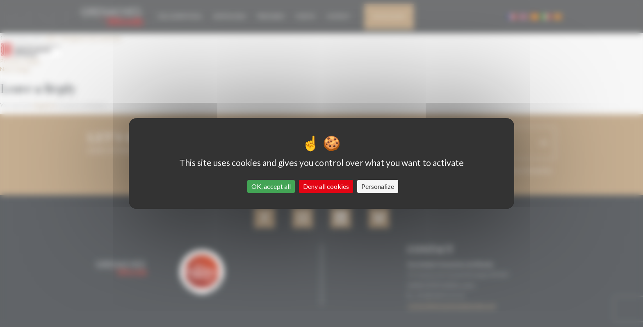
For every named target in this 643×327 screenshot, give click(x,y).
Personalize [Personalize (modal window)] (377, 186)
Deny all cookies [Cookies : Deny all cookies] (326, 186)
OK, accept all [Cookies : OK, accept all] (271, 186)
